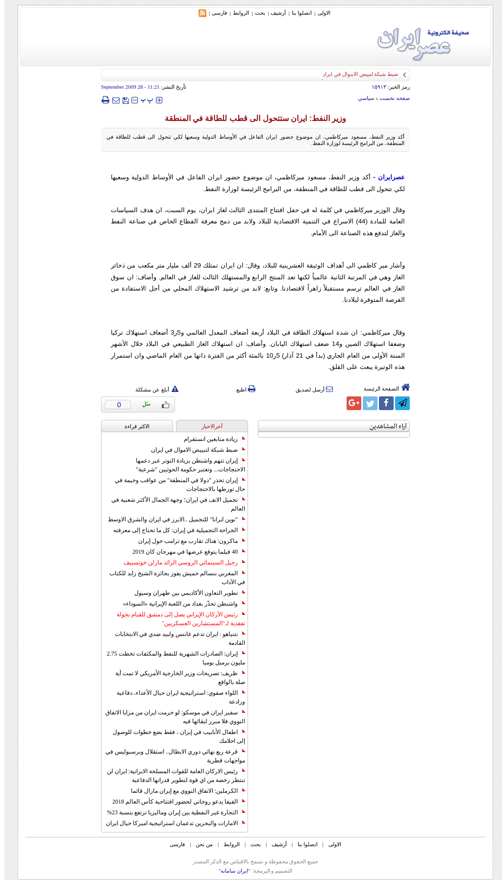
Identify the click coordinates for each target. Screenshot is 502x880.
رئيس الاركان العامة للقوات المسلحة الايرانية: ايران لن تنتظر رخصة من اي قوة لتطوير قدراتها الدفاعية (171, 775)
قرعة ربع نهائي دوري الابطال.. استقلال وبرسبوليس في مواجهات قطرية (171, 756)
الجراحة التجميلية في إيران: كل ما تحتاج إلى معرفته (175, 530)
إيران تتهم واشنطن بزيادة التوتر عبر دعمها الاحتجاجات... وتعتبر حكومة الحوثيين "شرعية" (186, 465)
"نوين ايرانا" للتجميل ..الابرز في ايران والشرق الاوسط (172, 519)
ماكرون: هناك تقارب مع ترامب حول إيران (187, 541)
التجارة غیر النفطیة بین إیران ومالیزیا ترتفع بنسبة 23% (171, 812)
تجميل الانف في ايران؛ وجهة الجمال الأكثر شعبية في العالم (174, 504)
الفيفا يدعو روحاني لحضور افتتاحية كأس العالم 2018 (174, 801)
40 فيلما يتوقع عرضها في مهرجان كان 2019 (184, 551)
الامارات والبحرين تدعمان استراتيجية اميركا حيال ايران (171, 823)
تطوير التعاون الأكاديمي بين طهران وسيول (185, 592)
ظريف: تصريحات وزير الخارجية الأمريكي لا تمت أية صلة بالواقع (176, 677)
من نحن (199, 844)
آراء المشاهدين (383, 426)
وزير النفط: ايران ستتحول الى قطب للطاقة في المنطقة (251, 118)
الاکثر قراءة (132, 426)
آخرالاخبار (207, 426)
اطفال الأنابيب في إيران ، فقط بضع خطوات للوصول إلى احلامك (174, 736)
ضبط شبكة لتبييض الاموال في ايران (194, 449)
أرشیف (273, 13)
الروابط (236, 13)
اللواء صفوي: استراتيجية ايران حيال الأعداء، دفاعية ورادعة (176, 697)
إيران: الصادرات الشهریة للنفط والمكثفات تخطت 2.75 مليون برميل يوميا (171, 658)
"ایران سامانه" (230, 871)
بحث (256, 13)
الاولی (319, 13)
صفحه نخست (390, 98)
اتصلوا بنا (297, 13)
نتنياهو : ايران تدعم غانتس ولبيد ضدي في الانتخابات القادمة (175, 638)
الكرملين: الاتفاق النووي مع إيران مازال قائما (183, 790)
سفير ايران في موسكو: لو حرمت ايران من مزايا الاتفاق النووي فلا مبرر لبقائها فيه (171, 717)
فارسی (215, 13)
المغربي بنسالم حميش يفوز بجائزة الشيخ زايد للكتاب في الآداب (173, 578)
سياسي (361, 98)
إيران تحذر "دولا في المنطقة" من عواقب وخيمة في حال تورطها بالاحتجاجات (175, 484)
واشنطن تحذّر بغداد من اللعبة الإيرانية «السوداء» (180, 603)
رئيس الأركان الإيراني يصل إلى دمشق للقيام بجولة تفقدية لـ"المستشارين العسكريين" (176, 619)
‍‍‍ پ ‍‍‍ (142, 99)
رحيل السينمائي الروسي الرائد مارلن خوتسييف (180, 562)
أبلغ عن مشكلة (152, 389)
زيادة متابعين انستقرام (210, 439)
